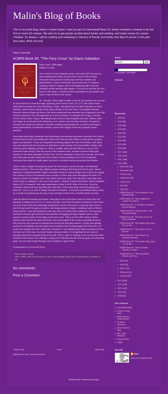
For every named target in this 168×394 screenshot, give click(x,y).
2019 (120, 144)
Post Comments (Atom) (35, 354)
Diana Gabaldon (58, 257)
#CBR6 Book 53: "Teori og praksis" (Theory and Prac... (134, 255)
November (125, 170)
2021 (120, 137)
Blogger (95, 379)
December (125, 166)
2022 (120, 133)
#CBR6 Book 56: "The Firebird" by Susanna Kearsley (134, 236)
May (122, 261)
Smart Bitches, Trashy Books (123, 318)
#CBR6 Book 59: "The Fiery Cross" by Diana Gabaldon (136, 218)
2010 (120, 292)
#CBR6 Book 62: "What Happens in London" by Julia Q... (135, 200)
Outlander (94, 85)
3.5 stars (48, 257)
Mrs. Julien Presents (121, 334)
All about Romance (121, 323)
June (122, 189)
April (122, 264)
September (125, 178)
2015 (120, 159)
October (123, 174)
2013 (120, 280)
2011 (120, 288)
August (123, 182)
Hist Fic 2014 (71, 257)
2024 (120, 125)
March (123, 268)
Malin (136, 354)
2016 (120, 156)
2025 (120, 121)
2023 (120, 129)
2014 (120, 163)
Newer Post (19, 350)
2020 (120, 140)
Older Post (99, 350)
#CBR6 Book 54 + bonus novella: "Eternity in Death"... (134, 248)
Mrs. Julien (23, 190)
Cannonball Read (36, 247)
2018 (120, 148)
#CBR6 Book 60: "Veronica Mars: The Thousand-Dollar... (136, 212)
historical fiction (83, 257)
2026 (120, 118)
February (124, 272)
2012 (120, 284)
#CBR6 (23, 257)
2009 (120, 296)
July (122, 185)
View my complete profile (141, 358)
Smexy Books (123, 339)
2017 (120, 152)
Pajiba (119, 342)
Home (59, 350)
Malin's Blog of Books (57, 15)
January (123, 276)
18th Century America (35, 257)
